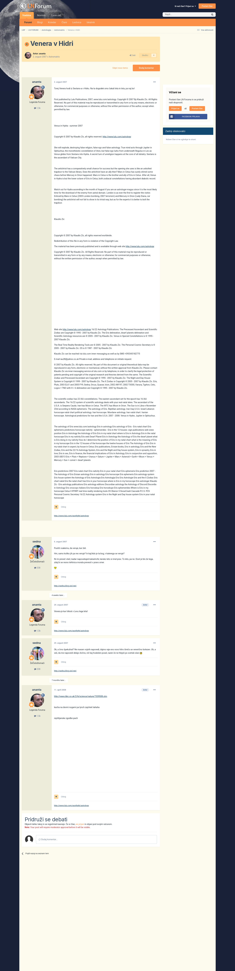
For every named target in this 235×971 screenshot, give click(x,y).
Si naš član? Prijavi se (185, 6)
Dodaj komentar (146, 68)
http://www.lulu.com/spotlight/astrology (71, 516)
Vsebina (26, 16)
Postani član (207, 6)
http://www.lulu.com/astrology (117, 136)
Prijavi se (175, 108)
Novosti (41, 15)
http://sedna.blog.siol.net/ (65, 586)
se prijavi (80, 824)
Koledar (52, 22)
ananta (42, 53)
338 (37, 568)
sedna (37, 541)
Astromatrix (54, 57)
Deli (132, 55)
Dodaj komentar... (48, 839)
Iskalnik (91, 22)
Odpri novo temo (120, 68)
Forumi (28, 22)
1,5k (37, 108)
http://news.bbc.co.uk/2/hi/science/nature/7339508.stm (80, 696)
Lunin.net (56, 15)
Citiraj (63, 507)
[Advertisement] (76, 530)
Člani (64, 22)
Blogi (40, 22)
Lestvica (76, 22)
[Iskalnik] (179, 14)
